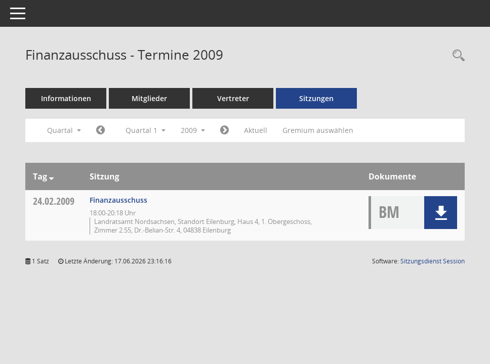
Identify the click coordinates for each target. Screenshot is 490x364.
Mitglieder (149, 98)
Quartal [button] (64, 130)
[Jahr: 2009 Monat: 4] (224, 130)
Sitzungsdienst (432, 261)
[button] (440, 212)
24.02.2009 (53, 201)
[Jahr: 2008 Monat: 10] (100, 130)
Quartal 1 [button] (146, 130)
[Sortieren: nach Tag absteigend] (51, 176)
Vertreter (233, 98)
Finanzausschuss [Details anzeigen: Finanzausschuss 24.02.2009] (118, 200)
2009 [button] (193, 130)
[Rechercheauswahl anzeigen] (456, 56)
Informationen (66, 98)
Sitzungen (316, 98)
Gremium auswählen (317, 130)
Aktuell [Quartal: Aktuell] (255, 130)
